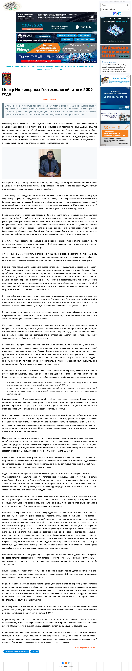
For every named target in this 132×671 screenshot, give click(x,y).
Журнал (24, 66)
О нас (17, 66)
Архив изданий (43, 69)
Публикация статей (85, 66)
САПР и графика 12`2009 (85, 647)
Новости (9, 66)
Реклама (31, 66)
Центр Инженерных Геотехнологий (17, 651)
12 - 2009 (5, 72)
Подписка (59, 66)
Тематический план (45, 66)
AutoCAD (35, 651)
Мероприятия (56, 69)
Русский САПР (70, 66)
